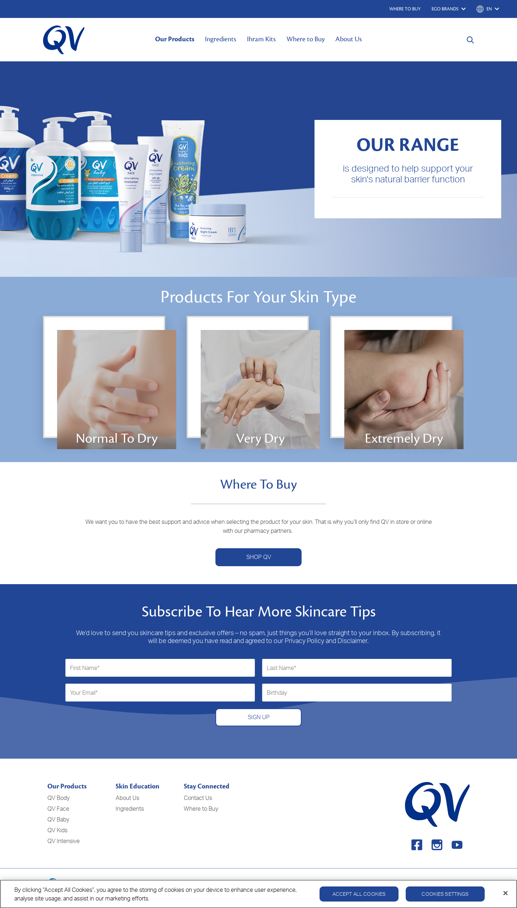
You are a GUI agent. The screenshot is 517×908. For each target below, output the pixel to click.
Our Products (174, 39)
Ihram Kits (261, 39)
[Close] (505, 896)
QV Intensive (63, 840)
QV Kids (57, 830)
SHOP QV (258, 556)
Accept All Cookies (359, 897)
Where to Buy (306, 39)
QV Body (58, 797)
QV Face (58, 808)
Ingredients (220, 39)
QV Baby (58, 819)
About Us (348, 39)
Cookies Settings (445, 897)
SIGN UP (259, 717)
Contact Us (198, 797)
